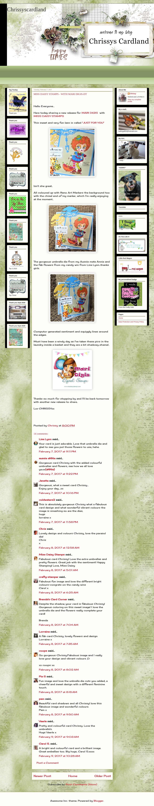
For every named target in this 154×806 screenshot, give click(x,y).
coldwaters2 (47, 499)
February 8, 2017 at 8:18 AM (58, 692)
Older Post (102, 776)
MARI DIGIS (90, 112)
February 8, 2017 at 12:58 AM (59, 547)
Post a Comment (48, 762)
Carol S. (44, 743)
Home (72, 776)
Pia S (42, 676)
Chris (42, 528)
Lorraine (44, 631)
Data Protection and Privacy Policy (131, 322)
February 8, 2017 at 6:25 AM (58, 592)
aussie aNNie (47, 458)
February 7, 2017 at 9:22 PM (58, 473)
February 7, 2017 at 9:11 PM (57, 451)
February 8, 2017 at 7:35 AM (58, 643)
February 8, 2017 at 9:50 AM (59, 714)
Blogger (98, 800)
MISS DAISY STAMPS (49, 116)
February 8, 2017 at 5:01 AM (58, 570)
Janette (43, 480)
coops (43, 650)
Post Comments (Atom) (81, 784)
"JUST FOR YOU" (93, 122)
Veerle (43, 721)
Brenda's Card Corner (53, 599)
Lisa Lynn (45, 439)
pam (41, 698)
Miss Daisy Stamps (52, 554)
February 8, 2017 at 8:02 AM (59, 669)
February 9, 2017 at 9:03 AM (59, 736)
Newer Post (42, 776)
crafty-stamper (48, 576)
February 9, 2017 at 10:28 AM (59, 755)
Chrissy (133, 94)
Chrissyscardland (26, 9)
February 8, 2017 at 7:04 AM (58, 624)
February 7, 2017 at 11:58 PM (58, 522)
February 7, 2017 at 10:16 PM (59, 493)
